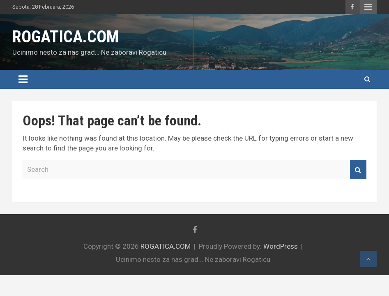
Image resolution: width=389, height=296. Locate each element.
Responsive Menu (368, 7)
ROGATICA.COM (65, 36)
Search (358, 170)
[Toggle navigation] (23, 79)
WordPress (280, 246)
